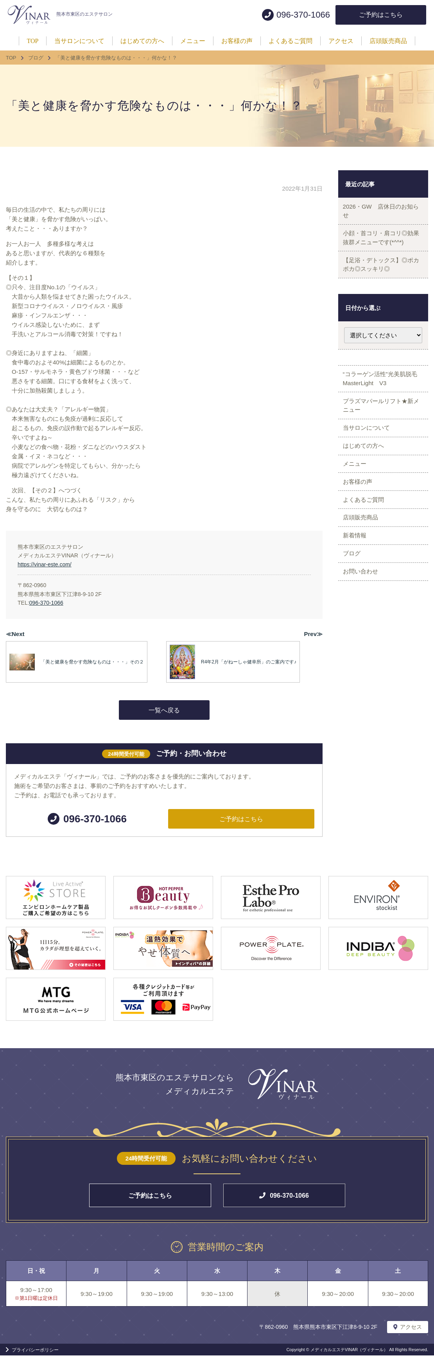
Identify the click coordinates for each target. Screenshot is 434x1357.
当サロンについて (368, 448)
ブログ (354, 600)
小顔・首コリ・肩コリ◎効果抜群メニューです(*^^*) (380, 243)
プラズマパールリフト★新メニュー (380, 423)
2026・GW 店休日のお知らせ (380, 213)
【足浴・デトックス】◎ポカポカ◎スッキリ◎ (380, 274)
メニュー (357, 492)
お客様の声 (360, 513)
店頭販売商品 (362, 557)
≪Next (15, 634)
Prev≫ (313, 634)
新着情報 (357, 579)
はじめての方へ (365, 470)
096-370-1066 (46, 603)
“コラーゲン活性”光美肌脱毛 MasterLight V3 (385, 392)
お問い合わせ (362, 622)
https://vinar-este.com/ (45, 564)
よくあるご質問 (365, 535)
